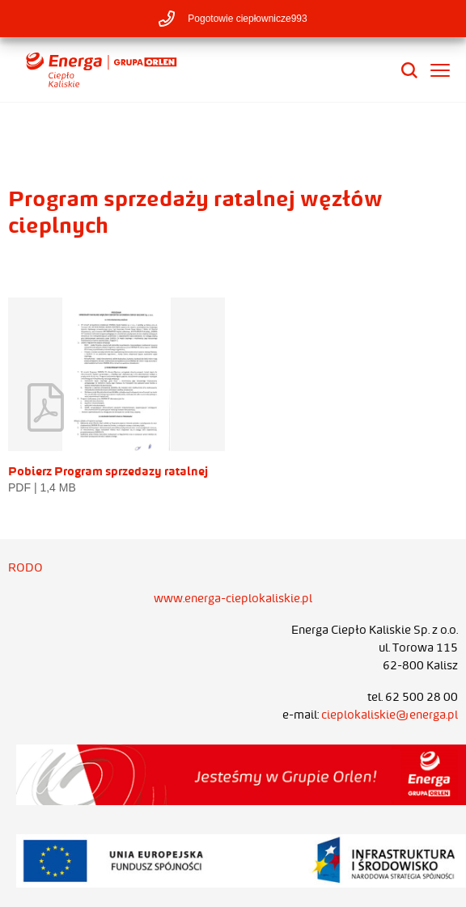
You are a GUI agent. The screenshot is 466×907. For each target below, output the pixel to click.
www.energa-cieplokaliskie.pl (233, 598)
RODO (25, 567)
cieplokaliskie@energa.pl (389, 714)
